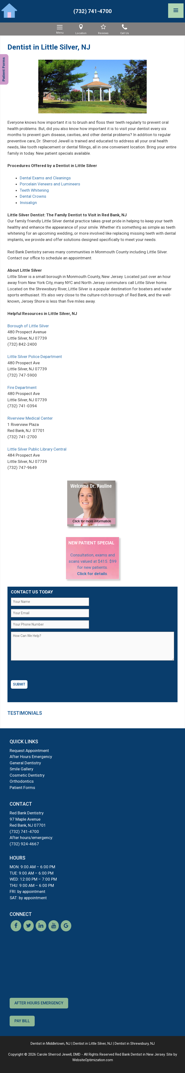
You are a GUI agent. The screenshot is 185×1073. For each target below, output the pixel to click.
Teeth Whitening (34, 190)
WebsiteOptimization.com (92, 1060)
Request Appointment (29, 750)
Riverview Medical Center (30, 418)
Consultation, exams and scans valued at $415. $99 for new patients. (93, 561)
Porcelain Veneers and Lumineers (50, 184)
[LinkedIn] (41, 929)
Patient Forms (22, 787)
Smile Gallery (21, 768)
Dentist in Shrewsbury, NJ (135, 1043)
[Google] (66, 929)
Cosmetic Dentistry (27, 775)
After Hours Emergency (31, 756)
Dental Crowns (33, 196)
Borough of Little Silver (28, 325)
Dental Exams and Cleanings (45, 177)
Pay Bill (22, 1021)
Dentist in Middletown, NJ (50, 1043)
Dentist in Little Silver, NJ (92, 1043)
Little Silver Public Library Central (36, 449)
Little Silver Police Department (34, 356)
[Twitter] (28, 929)
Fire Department (22, 387)
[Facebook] (16, 929)
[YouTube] (53, 929)
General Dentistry (25, 762)
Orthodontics (22, 781)
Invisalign (28, 202)
